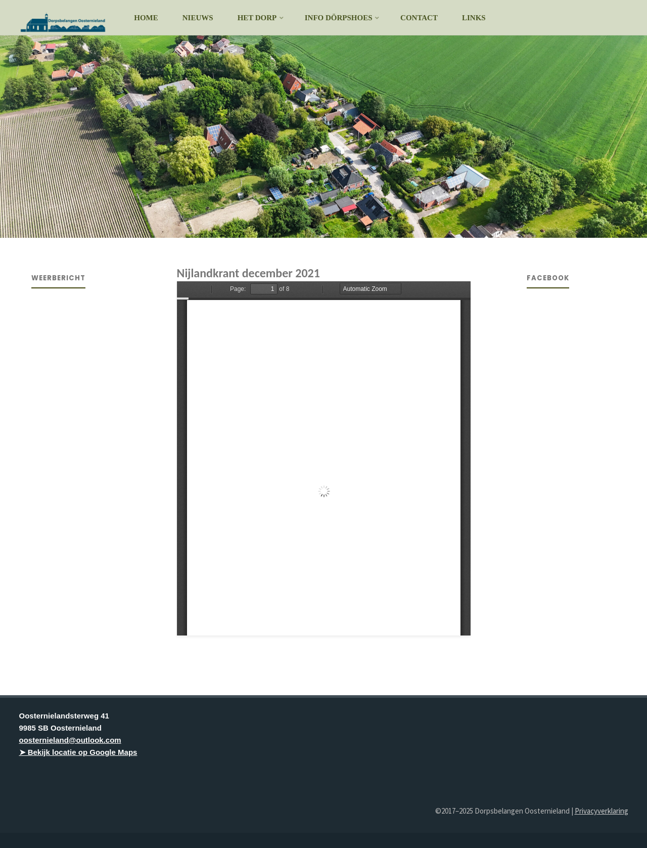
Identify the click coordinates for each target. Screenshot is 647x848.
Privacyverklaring (601, 811)
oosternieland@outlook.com (70, 740)
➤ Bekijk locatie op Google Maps (78, 752)
